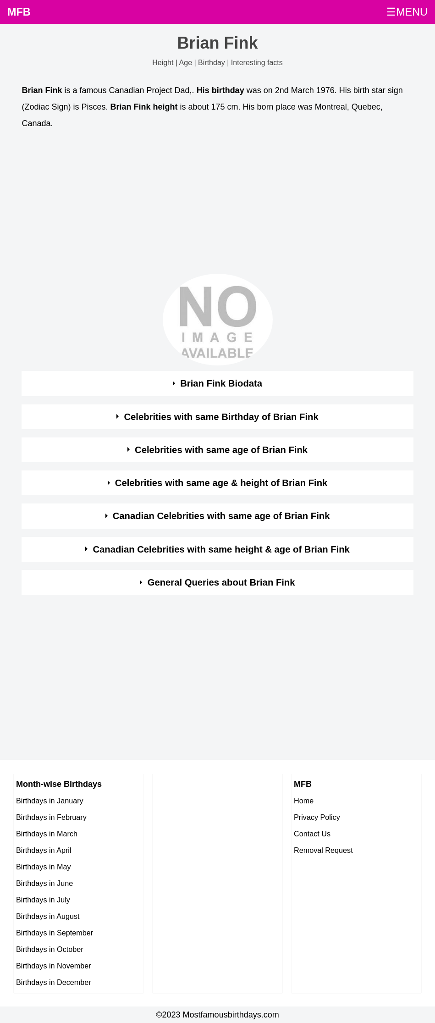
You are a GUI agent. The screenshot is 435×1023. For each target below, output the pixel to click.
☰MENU (407, 12)
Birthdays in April (44, 850)
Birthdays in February (51, 817)
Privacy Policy (317, 817)
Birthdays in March (46, 833)
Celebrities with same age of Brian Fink (221, 450)
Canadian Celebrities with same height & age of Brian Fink (221, 549)
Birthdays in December (53, 982)
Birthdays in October (49, 949)
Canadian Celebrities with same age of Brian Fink (221, 516)
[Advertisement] (217, 204)
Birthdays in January (49, 800)
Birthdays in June (44, 883)
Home (304, 800)
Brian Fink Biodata (221, 383)
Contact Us (312, 833)
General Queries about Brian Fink (221, 582)
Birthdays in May (43, 867)
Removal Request (323, 850)
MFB (19, 12)
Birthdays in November (53, 966)
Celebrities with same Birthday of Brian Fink (221, 417)
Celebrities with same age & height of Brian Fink (221, 483)
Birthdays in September (54, 933)
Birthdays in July (43, 900)
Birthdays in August (48, 916)
